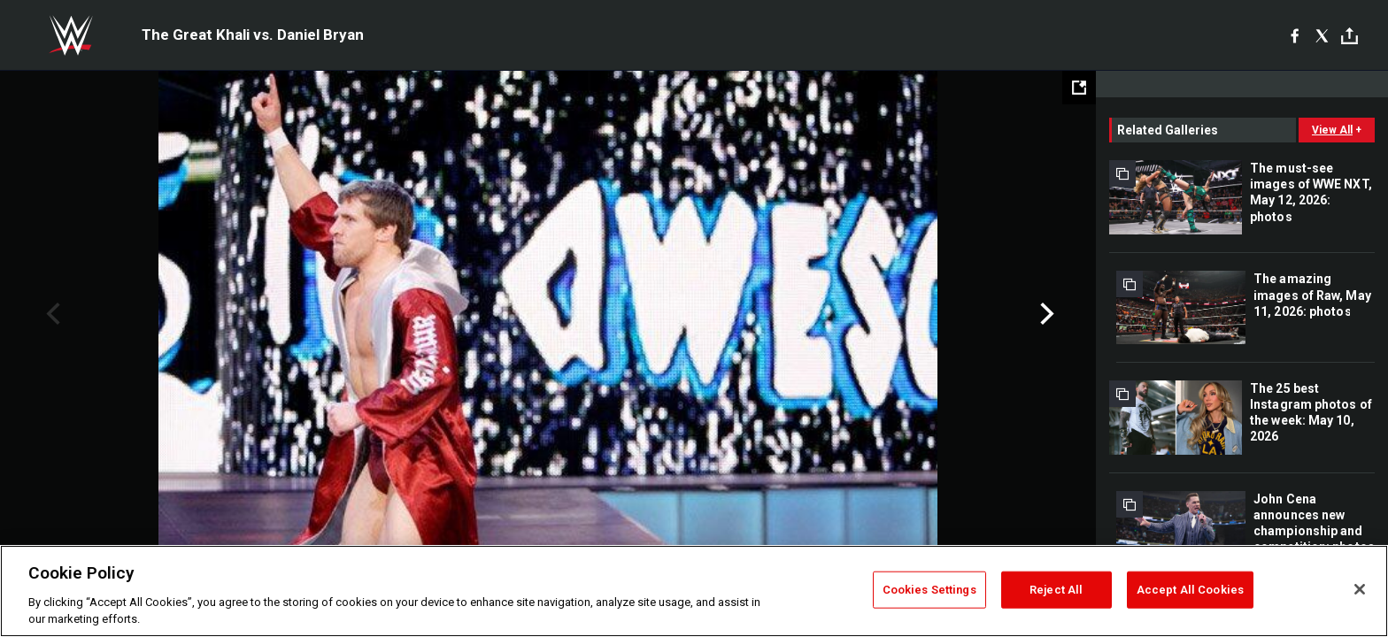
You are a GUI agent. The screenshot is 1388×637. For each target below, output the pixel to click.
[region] (694, 591)
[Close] (1359, 589)
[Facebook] (1294, 35)
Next (1044, 314)
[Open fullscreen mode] (1079, 87)
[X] (1322, 35)
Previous (50, 314)
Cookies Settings (929, 589)
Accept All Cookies (1190, 589)
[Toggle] (1349, 35)
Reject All (1056, 589)
